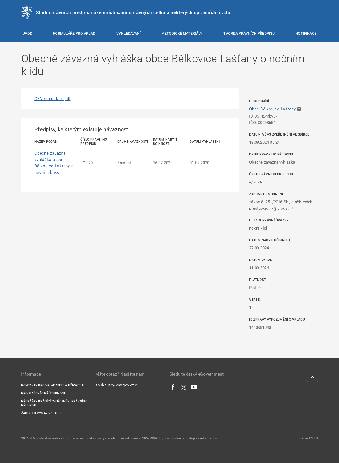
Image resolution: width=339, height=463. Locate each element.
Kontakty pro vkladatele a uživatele (52, 385)
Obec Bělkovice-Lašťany (272, 109)
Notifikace (305, 33)
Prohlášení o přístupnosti (43, 393)
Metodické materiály (181, 33)
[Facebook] (173, 387)
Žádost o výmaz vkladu (41, 413)
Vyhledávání (128, 33)
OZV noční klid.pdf (52, 98)
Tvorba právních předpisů (249, 33)
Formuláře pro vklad (74, 33)
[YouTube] (194, 387)
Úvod (27, 33)
